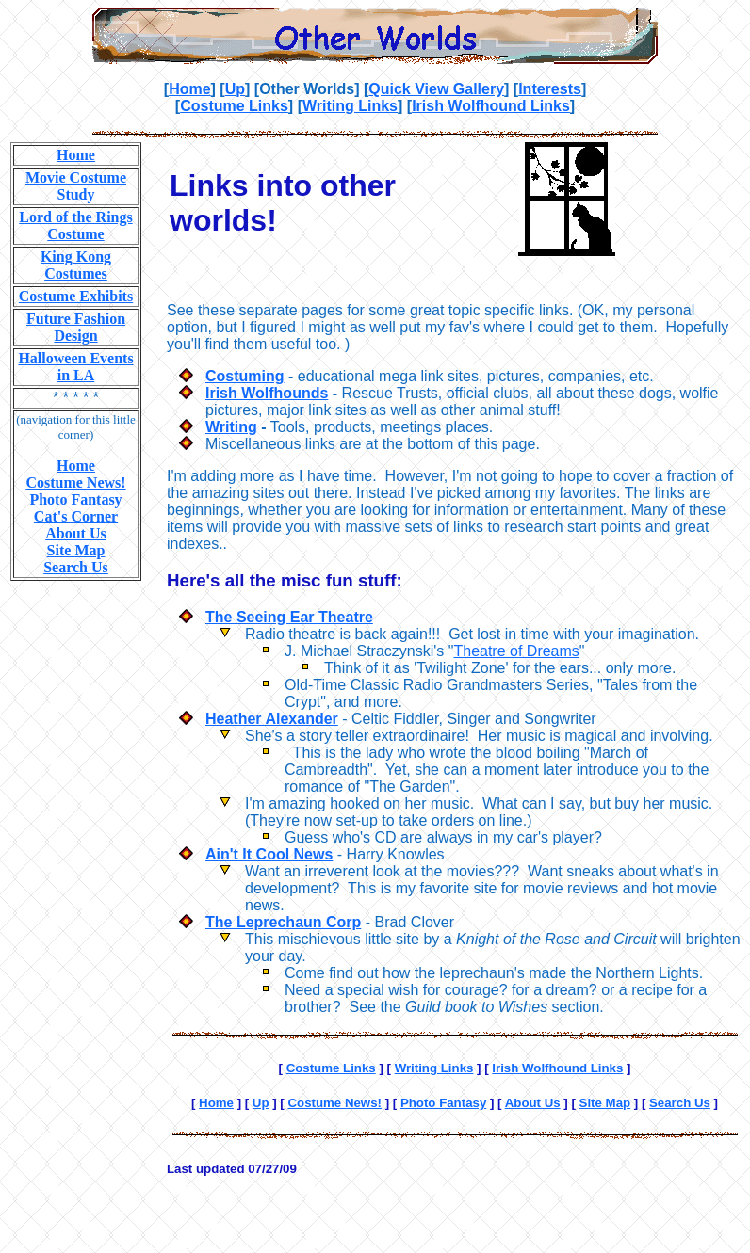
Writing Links (350, 106)
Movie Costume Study (75, 185)
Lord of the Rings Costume (75, 225)
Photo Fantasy (75, 499)
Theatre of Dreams (516, 651)
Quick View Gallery (436, 89)
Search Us (75, 567)
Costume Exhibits (76, 296)
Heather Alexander (271, 719)
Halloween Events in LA (75, 366)
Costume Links (234, 106)
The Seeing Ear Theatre (289, 617)
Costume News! (75, 482)
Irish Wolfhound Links (491, 106)
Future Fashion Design (75, 327)
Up (235, 89)
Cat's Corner (76, 516)
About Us (75, 533)
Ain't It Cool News (269, 854)
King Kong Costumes (76, 265)
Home (189, 89)
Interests (549, 89)
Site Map (76, 550)
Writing (231, 427)
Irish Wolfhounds (266, 393)
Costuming (245, 376)
